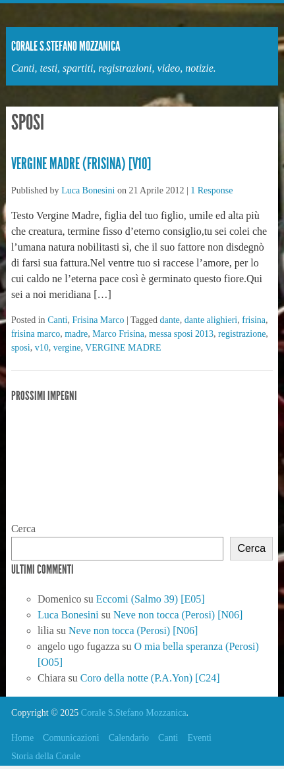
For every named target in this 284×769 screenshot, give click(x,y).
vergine (67, 348)
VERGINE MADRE (123, 348)
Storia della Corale (45, 756)
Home (22, 738)
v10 (42, 348)
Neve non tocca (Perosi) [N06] (177, 614)
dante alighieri (211, 320)
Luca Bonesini (88, 190)
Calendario (129, 738)
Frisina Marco (98, 320)
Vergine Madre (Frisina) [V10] (81, 164)
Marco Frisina (118, 334)
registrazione (242, 334)
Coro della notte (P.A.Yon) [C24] (150, 677)
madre (76, 334)
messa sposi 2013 (181, 334)
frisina (254, 320)
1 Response (211, 190)
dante (169, 320)
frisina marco (35, 334)
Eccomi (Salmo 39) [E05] (150, 599)
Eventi (199, 738)
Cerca (23, 528)
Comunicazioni (71, 738)
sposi (20, 348)
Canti (57, 320)
